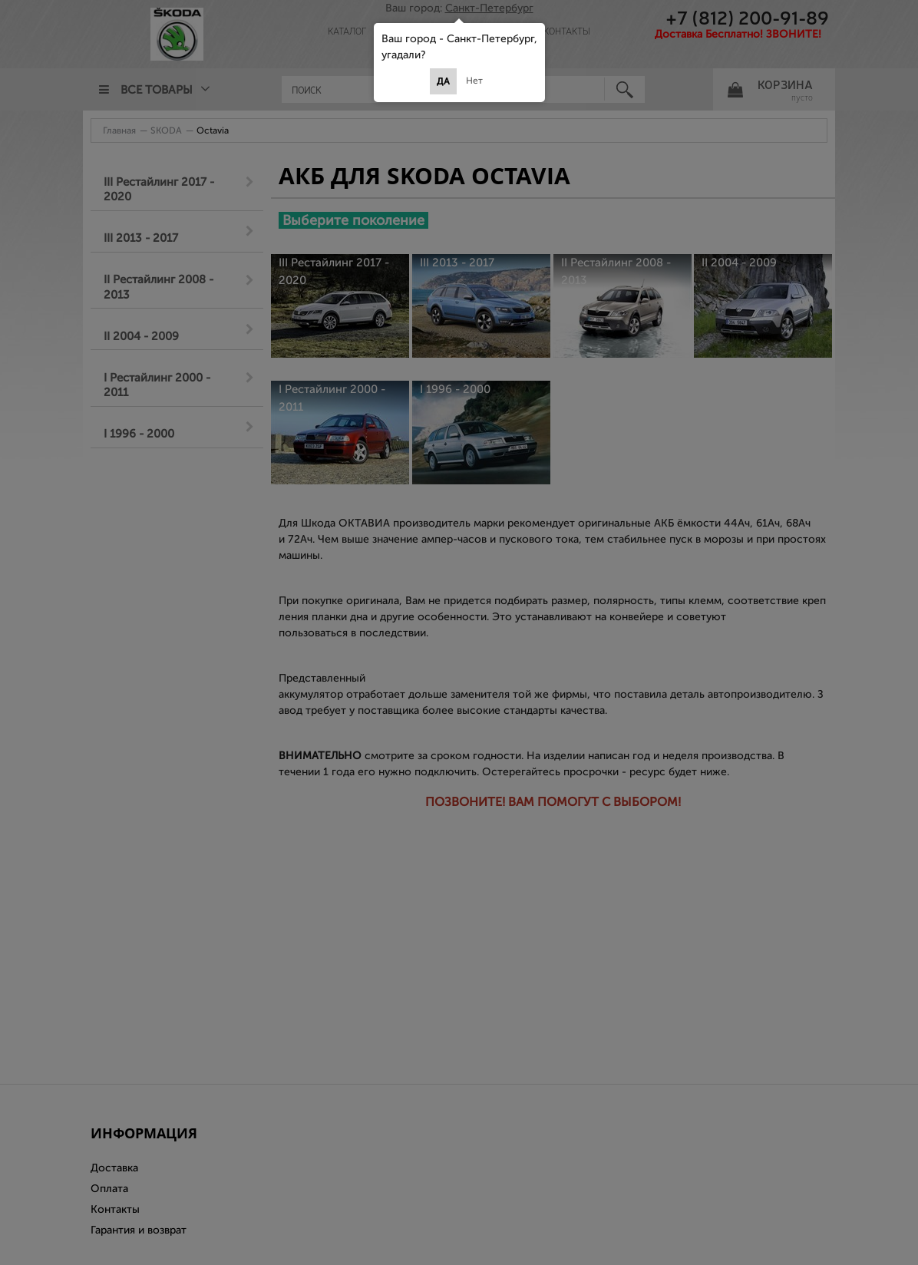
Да (443, 81)
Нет (474, 80)
